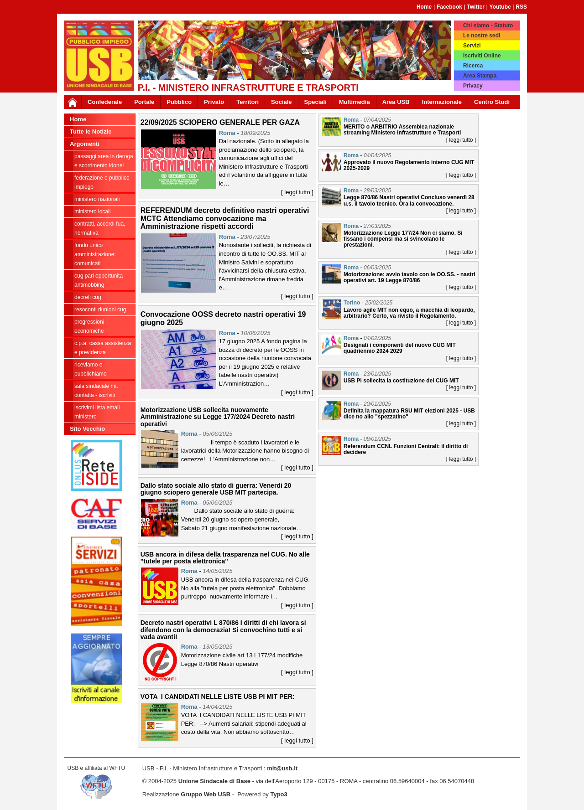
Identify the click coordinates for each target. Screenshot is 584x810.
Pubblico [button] (179, 101)
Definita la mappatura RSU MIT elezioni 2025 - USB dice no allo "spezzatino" (409, 414)
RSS (521, 7)
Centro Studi (492, 101)
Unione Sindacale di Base (214, 781)
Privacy (473, 86)
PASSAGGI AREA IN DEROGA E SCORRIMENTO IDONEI (103, 161)
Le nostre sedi (481, 35)
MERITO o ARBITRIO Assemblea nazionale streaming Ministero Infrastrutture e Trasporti (402, 130)
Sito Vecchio (87, 428)
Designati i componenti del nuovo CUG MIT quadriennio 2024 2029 (400, 348)
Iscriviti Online (482, 55)
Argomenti (84, 143)
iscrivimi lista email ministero (97, 412)
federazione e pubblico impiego (102, 182)
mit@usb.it (282, 768)
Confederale (105, 101)
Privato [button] (214, 101)
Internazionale (442, 101)
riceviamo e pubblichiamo (90, 369)
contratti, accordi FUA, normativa (99, 228)
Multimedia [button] (354, 101)
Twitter (476, 7)
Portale (144, 101)
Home (424, 7)
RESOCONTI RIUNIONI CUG (100, 309)
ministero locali (92, 211)
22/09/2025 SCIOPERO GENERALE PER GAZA (220, 122)
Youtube (500, 7)
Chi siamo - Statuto (488, 25)
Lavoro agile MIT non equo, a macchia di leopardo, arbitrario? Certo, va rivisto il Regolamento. (409, 313)
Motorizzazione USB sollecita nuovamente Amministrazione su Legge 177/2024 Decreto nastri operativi (218, 417)
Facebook (449, 7)
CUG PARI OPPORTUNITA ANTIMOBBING (98, 280)
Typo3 (278, 794)
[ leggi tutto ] (297, 192)
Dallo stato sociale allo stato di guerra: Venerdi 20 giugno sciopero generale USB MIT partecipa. (216, 489)
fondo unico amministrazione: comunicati (95, 254)
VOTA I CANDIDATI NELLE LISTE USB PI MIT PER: (218, 696)
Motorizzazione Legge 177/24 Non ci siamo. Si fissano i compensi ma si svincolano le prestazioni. (403, 239)
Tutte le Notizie (90, 131)
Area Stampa (479, 75)
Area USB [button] (396, 101)
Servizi (472, 45)
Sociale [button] (281, 101)
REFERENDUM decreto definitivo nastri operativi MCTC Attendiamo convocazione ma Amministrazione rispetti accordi (225, 218)
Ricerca (473, 65)
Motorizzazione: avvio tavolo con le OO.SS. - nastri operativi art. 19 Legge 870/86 (409, 277)
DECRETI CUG (87, 297)
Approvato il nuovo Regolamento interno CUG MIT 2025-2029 (409, 165)
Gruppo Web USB (205, 794)
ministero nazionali (97, 199)
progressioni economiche (89, 326)
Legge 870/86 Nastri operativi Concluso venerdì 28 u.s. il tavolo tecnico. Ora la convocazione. (409, 200)
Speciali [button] (315, 101)
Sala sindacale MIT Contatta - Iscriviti (96, 390)
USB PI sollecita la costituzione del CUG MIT (401, 380)
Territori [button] (247, 101)
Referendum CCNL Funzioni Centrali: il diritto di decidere (406, 449)
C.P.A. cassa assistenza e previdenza (102, 348)
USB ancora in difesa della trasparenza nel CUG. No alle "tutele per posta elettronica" (225, 558)
